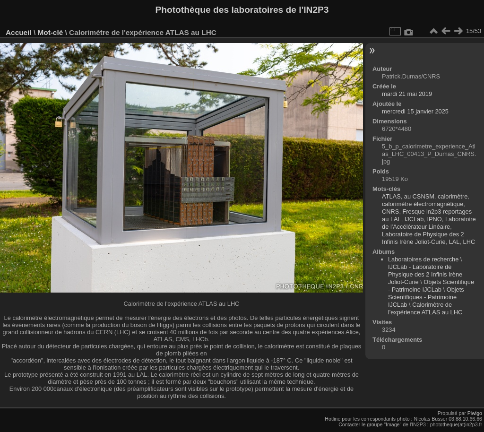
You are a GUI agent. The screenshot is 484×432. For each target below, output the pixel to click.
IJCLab (414, 219)
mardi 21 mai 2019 (407, 93)
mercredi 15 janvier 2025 (415, 111)
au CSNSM (419, 196)
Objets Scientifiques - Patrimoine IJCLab (426, 297)
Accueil (19, 32)
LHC (469, 241)
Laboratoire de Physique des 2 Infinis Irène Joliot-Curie (423, 238)
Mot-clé (50, 32)
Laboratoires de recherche (423, 259)
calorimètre (452, 196)
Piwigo (474, 413)
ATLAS (391, 196)
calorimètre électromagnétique (422, 203)
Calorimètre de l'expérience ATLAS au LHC (425, 308)
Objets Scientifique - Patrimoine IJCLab (431, 285)
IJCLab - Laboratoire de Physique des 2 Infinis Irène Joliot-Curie (425, 274)
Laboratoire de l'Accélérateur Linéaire (429, 223)
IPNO (434, 219)
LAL (454, 241)
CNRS (390, 211)
